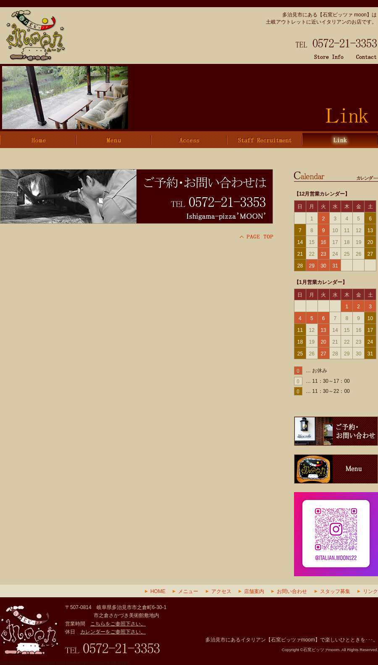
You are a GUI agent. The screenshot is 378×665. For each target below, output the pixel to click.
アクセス (221, 591)
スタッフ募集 (335, 591)
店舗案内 (254, 591)
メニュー (188, 591)
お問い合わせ (292, 591)
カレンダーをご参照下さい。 (113, 632)
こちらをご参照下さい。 (118, 624)
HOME (157, 591)
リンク (370, 591)
